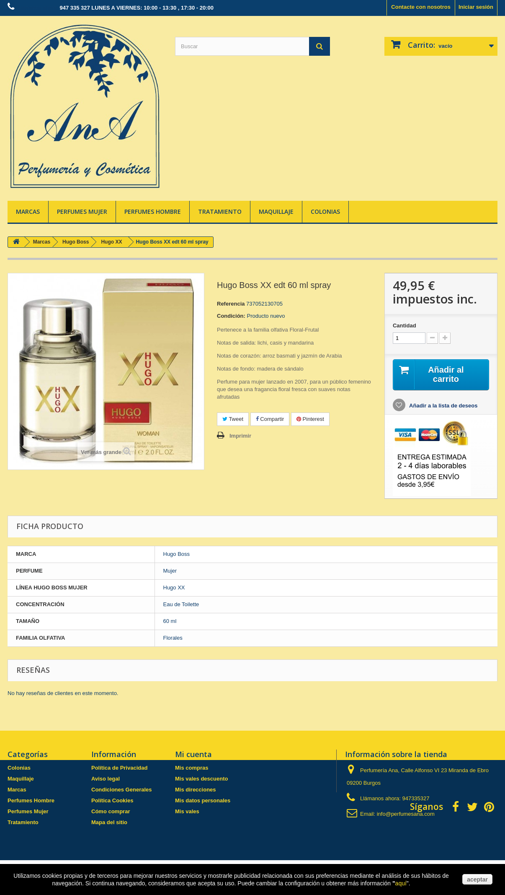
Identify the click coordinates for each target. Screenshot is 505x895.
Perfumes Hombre (152, 211)
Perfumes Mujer (82, 211)
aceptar (477, 879)
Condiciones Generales (121, 789)
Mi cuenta (193, 754)
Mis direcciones (195, 789)
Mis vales (187, 811)
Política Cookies (112, 800)
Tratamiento (220, 211)
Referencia (231, 304)
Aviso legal (105, 779)
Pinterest (310, 419)
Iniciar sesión (476, 7)
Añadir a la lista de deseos (442, 405)
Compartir (270, 419)
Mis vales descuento (201, 779)
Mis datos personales (202, 800)
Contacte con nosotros (421, 7)
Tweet (232, 419)
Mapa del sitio (109, 822)
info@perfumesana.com (406, 814)
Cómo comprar (110, 811)
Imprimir (240, 436)
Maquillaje (276, 211)
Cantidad (404, 325)
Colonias (325, 211)
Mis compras (191, 768)
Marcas (28, 211)
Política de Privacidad (119, 768)
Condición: (231, 316)
